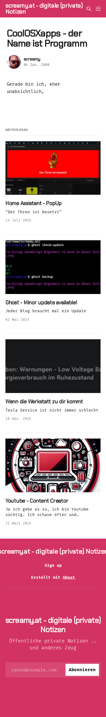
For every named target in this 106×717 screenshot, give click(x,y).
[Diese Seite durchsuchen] (89, 8)
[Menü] (98, 8)
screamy (32, 59)
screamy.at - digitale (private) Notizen (44, 9)
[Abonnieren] (82, 670)
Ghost (69, 577)
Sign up (53, 565)
